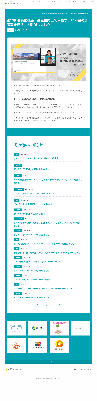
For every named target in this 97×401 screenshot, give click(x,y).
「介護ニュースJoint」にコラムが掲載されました (34, 193)
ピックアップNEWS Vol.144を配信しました (32, 215)
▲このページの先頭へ (48, 382)
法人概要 (78, 4)
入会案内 (71, 4)
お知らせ (42, 4)
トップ (36, 13)
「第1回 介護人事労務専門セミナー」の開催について (35, 293)
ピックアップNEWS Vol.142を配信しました (32, 282)
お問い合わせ (75, 390)
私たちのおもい (33, 4)
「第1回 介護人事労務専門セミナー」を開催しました (35, 204)
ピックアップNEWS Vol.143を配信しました (32, 239)
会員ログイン (87, 4)
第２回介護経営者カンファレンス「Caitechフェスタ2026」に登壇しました (44, 250)
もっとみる (48, 324)
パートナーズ (62, 4)
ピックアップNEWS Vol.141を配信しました (32, 315)
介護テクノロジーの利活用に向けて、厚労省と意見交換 (36, 158)
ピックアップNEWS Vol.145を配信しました (32, 169)
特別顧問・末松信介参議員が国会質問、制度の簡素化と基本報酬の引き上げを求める (47, 261)
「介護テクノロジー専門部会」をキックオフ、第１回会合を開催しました (43, 304)
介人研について (51, 4)
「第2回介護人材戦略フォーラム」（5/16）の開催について (37, 272)
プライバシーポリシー (86, 390)
